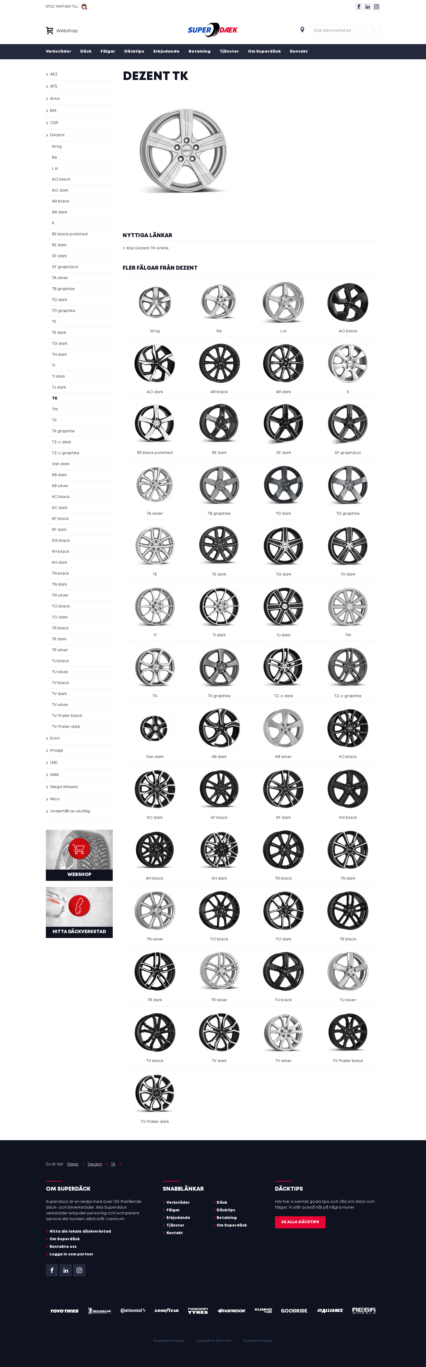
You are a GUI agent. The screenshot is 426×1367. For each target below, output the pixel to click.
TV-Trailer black (67, 716)
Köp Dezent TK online (147, 248)
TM (55, 409)
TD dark (59, 300)
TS (54, 420)
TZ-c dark (61, 442)
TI (53, 365)
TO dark (60, 617)
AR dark (59, 212)
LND (54, 762)
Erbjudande (166, 51)
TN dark (59, 584)
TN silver (60, 595)
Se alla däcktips (300, 1222)
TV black (60, 683)
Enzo (55, 738)
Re (54, 157)
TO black (61, 606)
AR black (60, 201)
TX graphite (63, 431)
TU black (60, 661)
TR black (60, 628)
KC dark (59, 508)
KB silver (60, 486)
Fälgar (108, 51)
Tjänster (229, 51)
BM (53, 110)
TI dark (58, 376)
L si (55, 168)
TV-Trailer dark (66, 726)
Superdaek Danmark (214, 1340)
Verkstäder (58, 51)
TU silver (60, 672)
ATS (53, 86)
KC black (61, 497)
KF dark (59, 529)
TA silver (60, 278)
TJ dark (59, 387)
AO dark (60, 190)
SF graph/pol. (65, 267)
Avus (55, 98)
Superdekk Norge (258, 1340)
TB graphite (63, 289)
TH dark (59, 354)
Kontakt (299, 51)
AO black (61, 179)
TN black (60, 573)
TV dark (59, 694)
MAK (54, 775)
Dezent (57, 135)
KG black (61, 540)
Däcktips (134, 51)
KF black (60, 519)
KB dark (59, 475)
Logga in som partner (72, 1254)
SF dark (59, 256)
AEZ (53, 74)
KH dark (59, 562)
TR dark (59, 639)
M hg (57, 146)
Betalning (200, 51)
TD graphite (63, 311)
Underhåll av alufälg (70, 811)
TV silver (60, 705)
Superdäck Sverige (169, 1340)
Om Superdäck (264, 51)
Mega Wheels (64, 787)
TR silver (60, 650)
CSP (54, 123)
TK (54, 398)
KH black (60, 551)
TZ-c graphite (65, 453)
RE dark (59, 245)
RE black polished (70, 234)
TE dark (59, 332)
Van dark (61, 464)
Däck (85, 51)
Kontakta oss (63, 1246)
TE (54, 322)
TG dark (59, 343)
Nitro (55, 799)
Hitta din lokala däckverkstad (80, 1231)
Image (56, 750)
